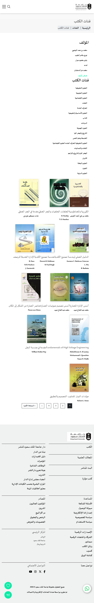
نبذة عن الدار (39, 452)
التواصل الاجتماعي (36, 565)
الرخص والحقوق (37, 517)
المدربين (42, 508)
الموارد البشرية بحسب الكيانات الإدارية (28, 484)
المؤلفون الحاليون (37, 504)
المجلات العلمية (84, 457)
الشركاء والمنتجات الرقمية (81, 537)
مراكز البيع (40, 513)
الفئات (75, 28)
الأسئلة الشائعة (85, 504)
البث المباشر (86, 468)
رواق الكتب (87, 546)
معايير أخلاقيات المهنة (36, 489)
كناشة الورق (86, 555)
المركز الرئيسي (38, 532)
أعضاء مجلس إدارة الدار (34, 479)
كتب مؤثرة (87, 478)
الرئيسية (86, 28)
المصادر (41, 499)
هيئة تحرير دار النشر (36, 470)
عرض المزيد (82, 75)
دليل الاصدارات (38, 456)
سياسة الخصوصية (83, 517)
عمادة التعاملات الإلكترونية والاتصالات (40, 592)
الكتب (89, 447)
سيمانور (88, 542)
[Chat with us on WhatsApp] (87, 589)
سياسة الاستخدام (84, 522)
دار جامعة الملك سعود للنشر (31, 447)
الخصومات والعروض (36, 522)
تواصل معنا (86, 565)
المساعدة (88, 499)
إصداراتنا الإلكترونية (83, 513)
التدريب (42, 475)
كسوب (89, 551)
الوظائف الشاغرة (37, 466)
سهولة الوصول (85, 508)
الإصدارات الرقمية (83, 532)
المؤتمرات (41, 461)
